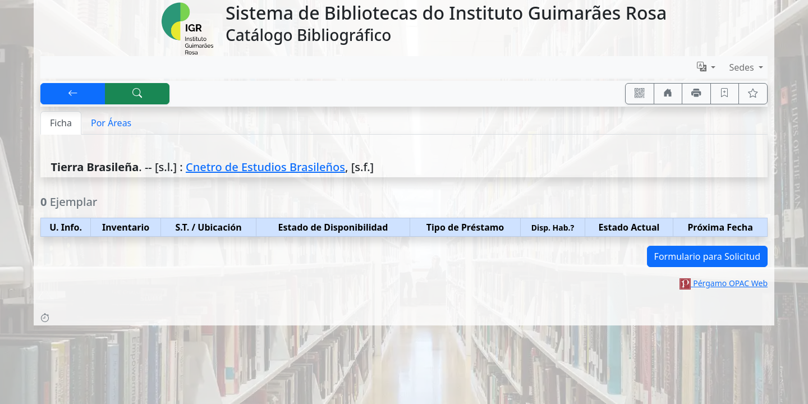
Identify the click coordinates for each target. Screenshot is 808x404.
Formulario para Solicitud (707, 256)
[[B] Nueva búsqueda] (137, 93)
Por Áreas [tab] (111, 123)
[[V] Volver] (72, 93)
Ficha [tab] (61, 123)
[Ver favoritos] (753, 93)
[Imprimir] (696, 93)
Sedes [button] (742, 67)
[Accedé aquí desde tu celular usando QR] (639, 93)
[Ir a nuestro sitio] (668, 93)
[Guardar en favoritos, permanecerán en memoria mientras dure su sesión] (725, 93)
